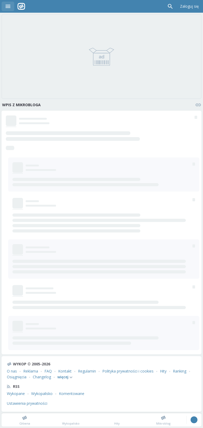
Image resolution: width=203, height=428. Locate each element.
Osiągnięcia (16, 376)
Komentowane (71, 393)
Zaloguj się (189, 6)
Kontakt (65, 371)
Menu (8, 6)
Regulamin (87, 371)
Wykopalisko (42, 393)
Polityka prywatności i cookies (128, 371)
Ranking (179, 371)
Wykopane (16, 393)
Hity (163, 371)
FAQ (48, 371)
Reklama (30, 371)
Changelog (42, 376)
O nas (12, 371)
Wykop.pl (21, 6)
